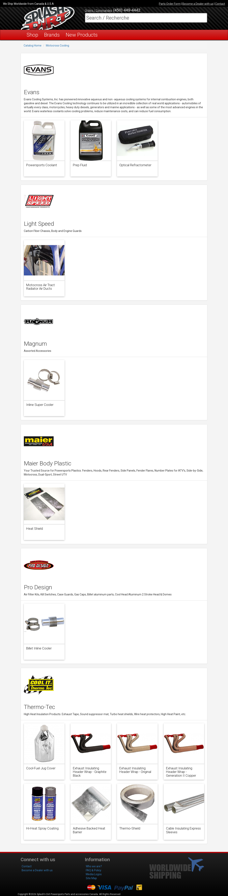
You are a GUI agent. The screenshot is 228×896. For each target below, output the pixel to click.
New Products (82, 35)
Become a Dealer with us (197, 3)
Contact (220, 3)
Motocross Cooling (57, 45)
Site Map (91, 878)
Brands (52, 35)
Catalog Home (33, 45)
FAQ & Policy (93, 870)
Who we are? (94, 866)
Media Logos (94, 874)
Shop (32, 35)
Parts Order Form (170, 3)
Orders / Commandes (98, 10)
